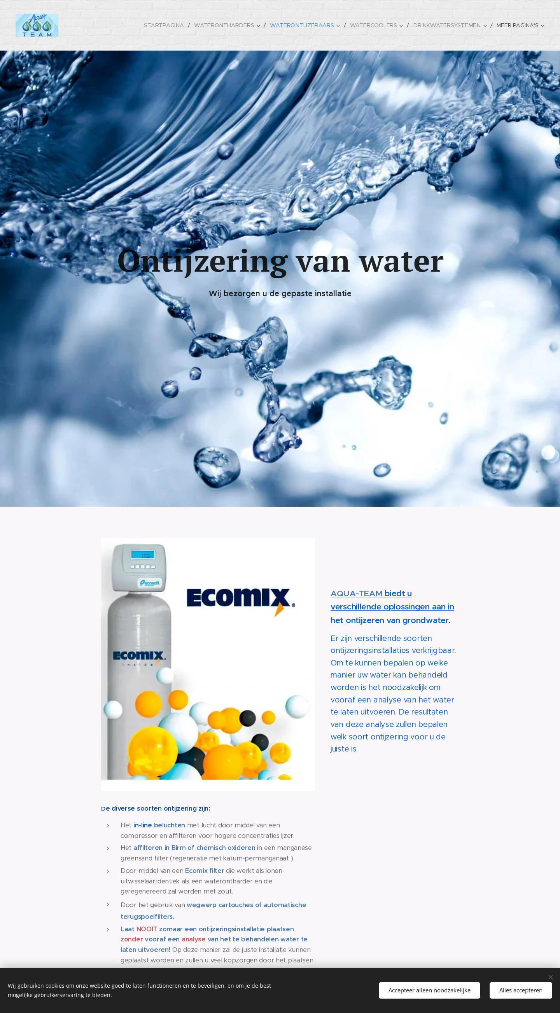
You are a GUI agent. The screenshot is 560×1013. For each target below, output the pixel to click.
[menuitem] (171, 25)
